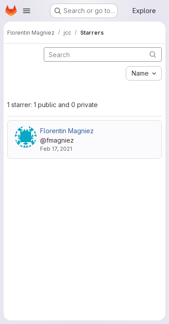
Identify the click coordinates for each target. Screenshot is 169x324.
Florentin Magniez (67, 131)
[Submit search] (152, 54)
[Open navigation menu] (26, 11)
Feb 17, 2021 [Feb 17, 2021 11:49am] (56, 148)
